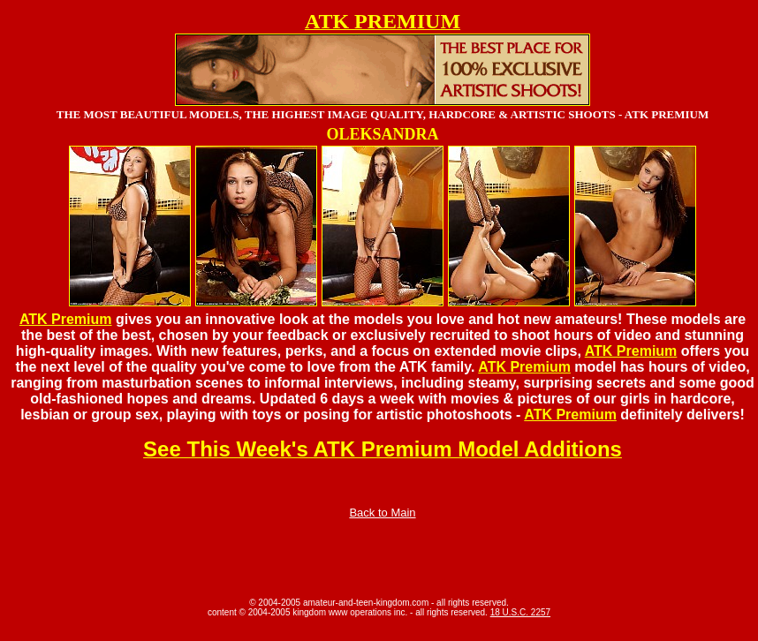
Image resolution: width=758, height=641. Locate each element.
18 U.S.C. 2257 (520, 612)
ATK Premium (65, 319)
